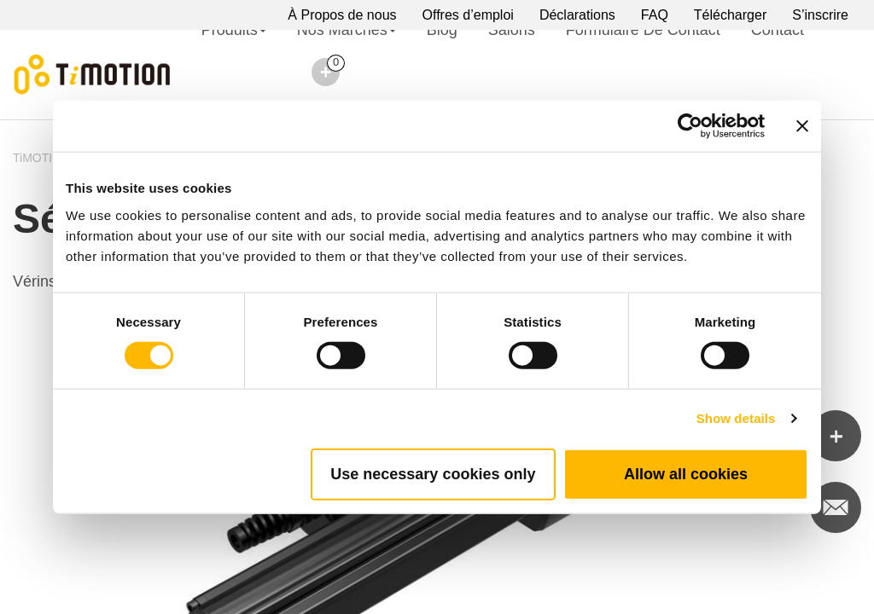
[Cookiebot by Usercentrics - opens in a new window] (690, 126)
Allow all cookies (686, 473)
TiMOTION (41, 158)
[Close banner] (802, 126)
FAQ (654, 15)
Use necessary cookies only (432, 473)
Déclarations (577, 15)
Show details (736, 418)
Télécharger (730, 15)
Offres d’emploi (468, 15)
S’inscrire (820, 15)
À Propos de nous (342, 15)
